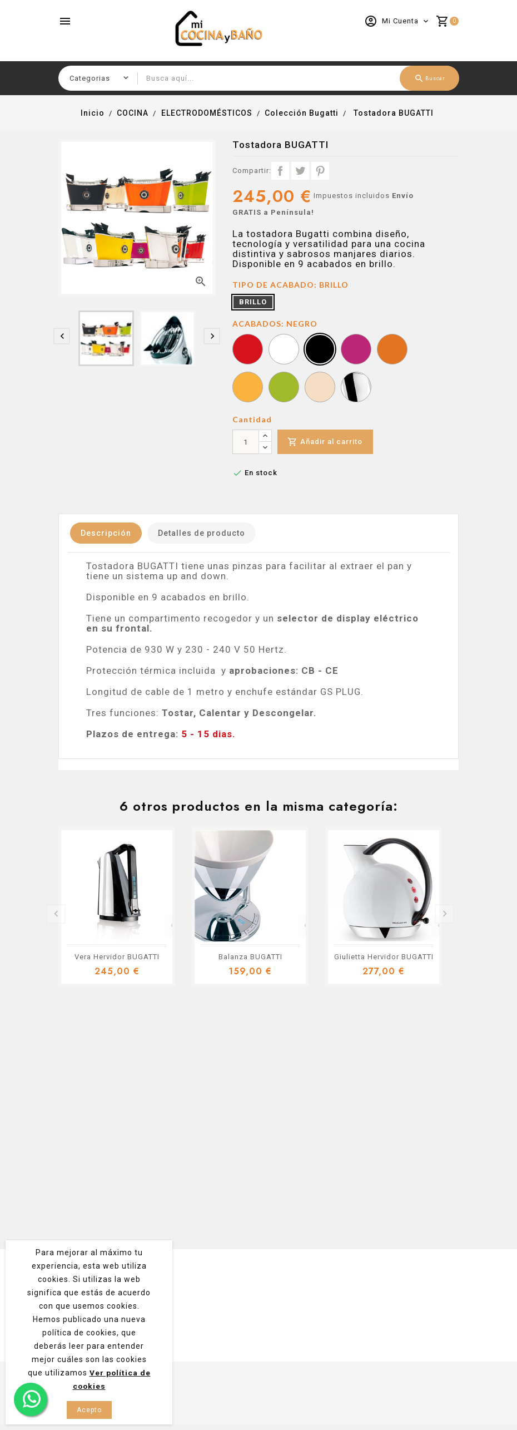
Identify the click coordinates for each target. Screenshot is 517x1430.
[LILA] (356, 350)
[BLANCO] (284, 350)
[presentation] (61, 336)
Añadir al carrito (326, 442)
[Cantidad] (245, 442)
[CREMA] (320, 388)
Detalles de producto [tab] (206, 533)
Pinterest (320, 171)
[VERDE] (284, 388)
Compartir (280, 171)
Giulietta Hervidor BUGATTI (384, 957)
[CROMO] (356, 388)
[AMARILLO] (247, 388)
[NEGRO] (320, 350)
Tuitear (300, 171)
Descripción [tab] (107, 533)
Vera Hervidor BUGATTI (117, 957)
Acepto (89, 1410)
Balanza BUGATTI (250, 957)
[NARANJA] (392, 350)
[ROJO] (247, 350)
